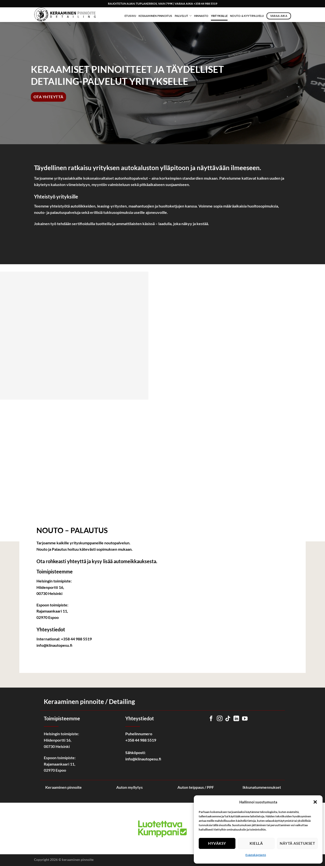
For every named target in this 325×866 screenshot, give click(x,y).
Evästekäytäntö (255, 855)
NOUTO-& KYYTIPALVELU (247, 15)
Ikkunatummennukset (262, 787)
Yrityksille (219, 15)
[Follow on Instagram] (219, 719)
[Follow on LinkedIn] (236, 719)
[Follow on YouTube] (245, 719)
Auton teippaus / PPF (195, 787)
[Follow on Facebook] (211, 719)
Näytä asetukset (297, 843)
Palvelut (183, 15)
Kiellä (256, 843)
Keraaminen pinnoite (63, 787)
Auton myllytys (129, 787)
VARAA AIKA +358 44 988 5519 (196, 3)
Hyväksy (217, 843)
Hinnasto (201, 15)
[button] (315, 802)
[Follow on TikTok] (228, 719)
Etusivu (130, 15)
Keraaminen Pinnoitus (155, 15)
